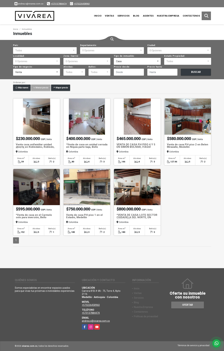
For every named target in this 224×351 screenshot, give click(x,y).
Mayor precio (60, 88)
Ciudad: (151, 45)
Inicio (97, 15)
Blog (136, 15)
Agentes (148, 15)
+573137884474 (59, 3)
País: (16, 45)
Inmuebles (27, 29)
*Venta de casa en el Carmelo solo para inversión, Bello (34, 216)
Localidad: (19, 56)
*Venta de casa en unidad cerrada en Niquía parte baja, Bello (86, 145)
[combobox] (45, 50)
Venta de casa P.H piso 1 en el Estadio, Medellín (84, 216)
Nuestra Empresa (168, 15)
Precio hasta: (154, 67)
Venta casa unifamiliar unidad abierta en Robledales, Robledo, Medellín (35, 147)
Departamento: (88, 45)
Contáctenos (191, 15)
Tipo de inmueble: (124, 56)
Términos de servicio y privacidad (193, 345)
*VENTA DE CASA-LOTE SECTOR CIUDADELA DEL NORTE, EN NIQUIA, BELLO (137, 217)
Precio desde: (122, 67)
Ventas (109, 15)
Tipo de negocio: (23, 67)
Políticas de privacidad (146, 316)
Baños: (92, 67)
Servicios (123, 15)
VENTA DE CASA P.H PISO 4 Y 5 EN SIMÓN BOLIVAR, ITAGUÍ (136, 145)
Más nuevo (21, 88)
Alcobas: (68, 67)
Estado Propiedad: (174, 56)
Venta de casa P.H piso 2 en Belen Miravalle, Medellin (187, 145)
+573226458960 (82, 3)
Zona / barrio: (71, 56)
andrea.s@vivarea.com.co (96, 320)
